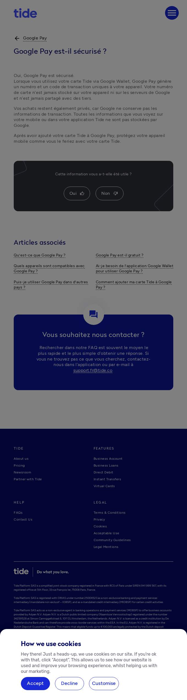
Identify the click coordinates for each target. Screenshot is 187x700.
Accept (35, 683)
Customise (104, 683)
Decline (69, 683)
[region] (93, 664)
